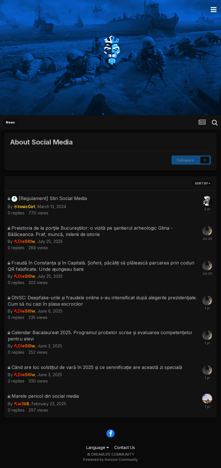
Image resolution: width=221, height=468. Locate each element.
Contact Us (124, 447)
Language (97, 447)
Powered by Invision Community (110, 459)
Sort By (202, 183)
